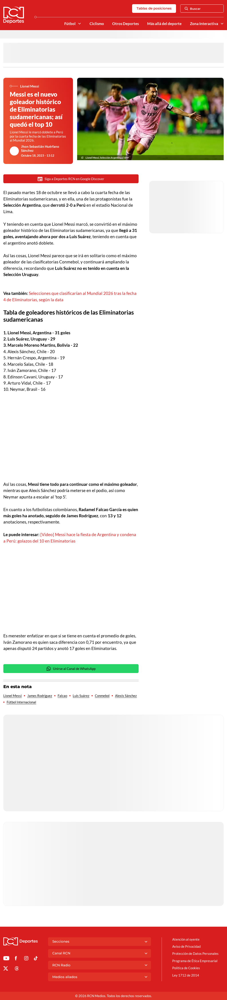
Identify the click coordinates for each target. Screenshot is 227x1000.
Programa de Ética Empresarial (194, 961)
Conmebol (102, 696)
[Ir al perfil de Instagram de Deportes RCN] (26, 959)
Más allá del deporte (164, 23)
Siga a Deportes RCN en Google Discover (71, 179)
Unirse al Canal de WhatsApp (71, 669)
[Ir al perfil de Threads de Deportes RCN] (17, 969)
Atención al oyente (186, 939)
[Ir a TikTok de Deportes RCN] (36, 959)
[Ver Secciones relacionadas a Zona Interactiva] (222, 23)
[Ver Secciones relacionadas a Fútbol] (79, 23)
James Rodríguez (39, 696)
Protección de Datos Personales (195, 953)
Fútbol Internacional (21, 702)
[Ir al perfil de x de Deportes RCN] (5, 969)
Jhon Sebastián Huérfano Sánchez (40, 148)
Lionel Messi (12, 696)
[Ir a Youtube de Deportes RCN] (6, 959)
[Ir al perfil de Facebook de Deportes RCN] (16, 959)
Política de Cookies (186, 968)
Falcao (62, 696)
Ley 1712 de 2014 (185, 975)
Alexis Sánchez (126, 696)
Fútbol (70, 23)
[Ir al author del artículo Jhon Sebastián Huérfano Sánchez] (14, 151)
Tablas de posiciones (154, 8)
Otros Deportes (125, 23)
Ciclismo (97, 23)
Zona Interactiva (204, 23)
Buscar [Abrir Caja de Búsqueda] (193, 8)
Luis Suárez (81, 696)
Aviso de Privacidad (186, 946)
